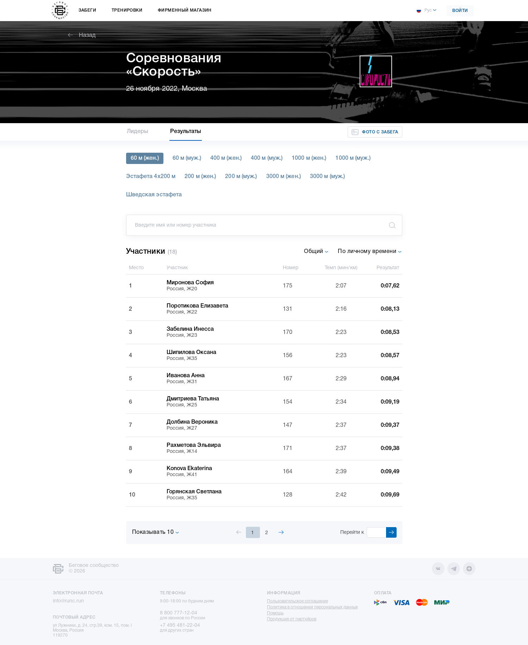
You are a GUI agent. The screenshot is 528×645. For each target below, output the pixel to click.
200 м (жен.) (200, 176)
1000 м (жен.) (309, 158)
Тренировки (127, 10)
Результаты (185, 131)
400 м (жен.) (226, 158)
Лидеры (138, 131)
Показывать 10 (155, 532)
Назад (81, 35)
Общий (316, 251)
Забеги (87, 10)
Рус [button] (423, 10)
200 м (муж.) (241, 176)
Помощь (275, 613)
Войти (460, 11)
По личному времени (370, 251)
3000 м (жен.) (283, 176)
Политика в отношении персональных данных (312, 607)
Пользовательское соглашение (297, 601)
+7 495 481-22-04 (180, 625)
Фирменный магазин (185, 10)
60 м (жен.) (145, 158)
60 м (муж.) (187, 158)
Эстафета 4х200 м (151, 176)
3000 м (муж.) (327, 176)
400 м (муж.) (266, 158)
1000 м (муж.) (352, 158)
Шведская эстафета (154, 194)
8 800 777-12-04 (178, 613)
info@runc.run (68, 601)
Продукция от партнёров (291, 619)
